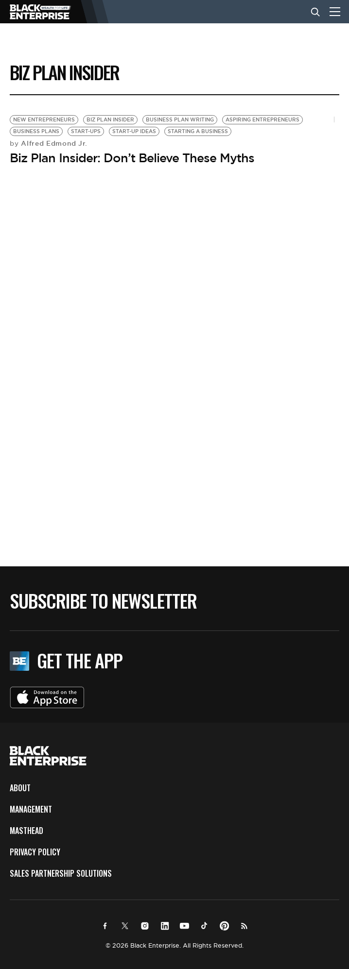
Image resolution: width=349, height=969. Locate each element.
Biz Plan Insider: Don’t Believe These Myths (132, 158)
